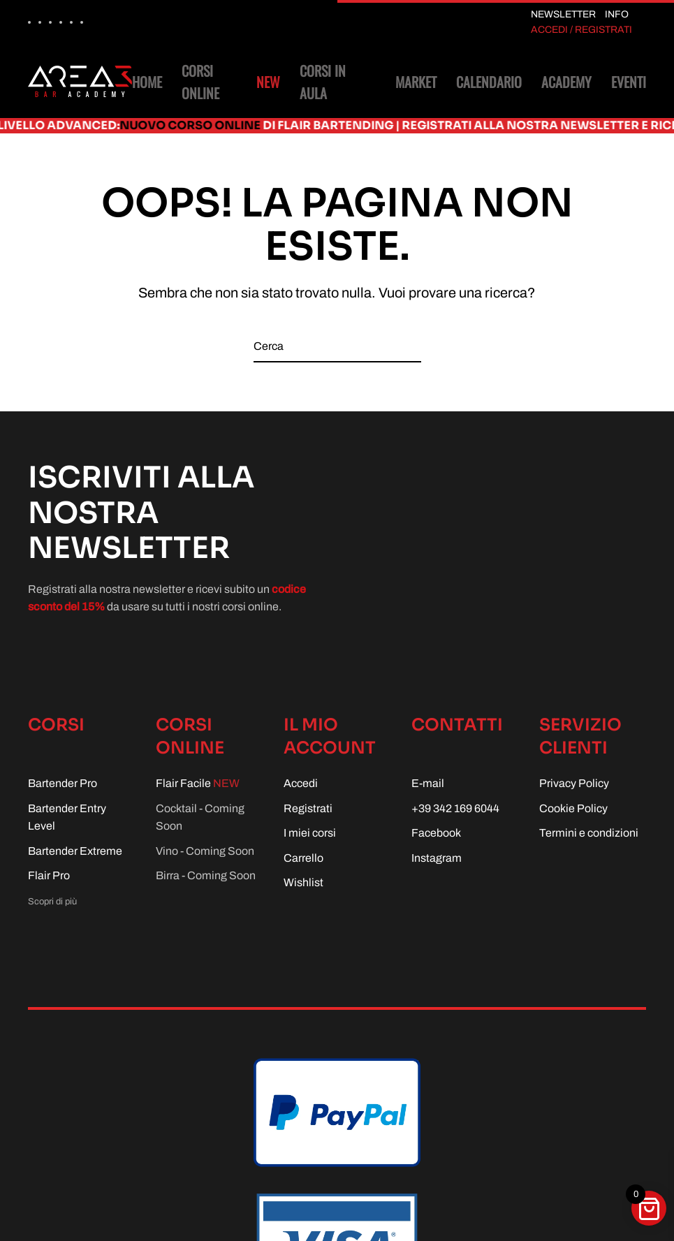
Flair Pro (49, 875)
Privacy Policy (574, 783)
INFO (617, 14)
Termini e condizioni (588, 833)
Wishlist (303, 882)
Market (416, 81)
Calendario (489, 81)
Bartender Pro (62, 783)
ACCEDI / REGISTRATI (581, 29)
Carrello (303, 858)
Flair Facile (198, 783)
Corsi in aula (323, 81)
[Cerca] (337, 346)
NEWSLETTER (563, 14)
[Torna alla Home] (80, 81)
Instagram (436, 858)
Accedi (301, 783)
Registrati (308, 808)
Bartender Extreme (75, 851)
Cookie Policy (573, 808)
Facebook (436, 833)
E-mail (427, 783)
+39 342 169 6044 (455, 808)
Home (147, 81)
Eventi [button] (628, 81)
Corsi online (231, 81)
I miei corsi (310, 833)
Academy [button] (566, 81)
